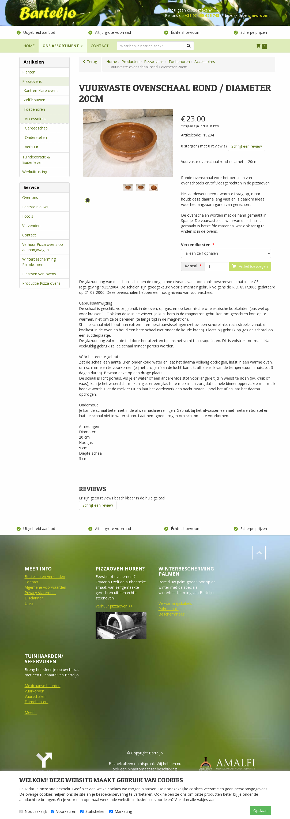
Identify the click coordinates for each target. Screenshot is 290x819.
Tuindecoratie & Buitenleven (36, 159)
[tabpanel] (128, 187)
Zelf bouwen (34, 99)
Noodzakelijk (33, 811)
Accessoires (35, 118)
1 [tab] (87, 200)
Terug (92, 61)
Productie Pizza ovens (41, 283)
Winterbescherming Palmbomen (39, 262)
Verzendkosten (195, 244)
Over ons (30, 197)
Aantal (190, 266)
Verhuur (31, 146)
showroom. (259, 15)
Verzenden (31, 225)
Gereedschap (36, 128)
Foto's (27, 216)
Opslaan (260, 810)
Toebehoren (34, 109)
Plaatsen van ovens (39, 273)
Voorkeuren (63, 811)
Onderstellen (36, 137)
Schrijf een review (246, 146)
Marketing (120, 811)
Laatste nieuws (35, 206)
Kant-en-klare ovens (41, 90)
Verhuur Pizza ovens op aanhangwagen (42, 247)
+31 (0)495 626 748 (202, 15)
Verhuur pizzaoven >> (114, 606)
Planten (28, 72)
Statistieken (93, 811)
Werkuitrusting (34, 171)
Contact (29, 235)
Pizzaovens (32, 81)
